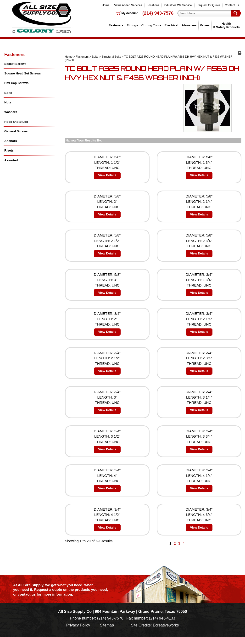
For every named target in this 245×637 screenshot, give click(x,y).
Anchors (10, 141)
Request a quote (48, 589)
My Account (130, 13)
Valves (205, 25)
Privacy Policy (78, 625)
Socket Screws (15, 64)
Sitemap (107, 625)
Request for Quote (208, 5)
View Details (107, 175)
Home (105, 5)
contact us (27, 594)
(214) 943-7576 (157, 13)
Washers (10, 112)
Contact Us (232, 5)
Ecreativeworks (166, 625)
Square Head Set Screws (22, 73)
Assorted (11, 160)
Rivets (9, 150)
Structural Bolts (111, 56)
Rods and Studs (16, 122)
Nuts (7, 102)
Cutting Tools (151, 25)
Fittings (132, 25)
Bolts (95, 56)
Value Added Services (128, 5)
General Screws (16, 131)
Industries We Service (178, 5)
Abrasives (189, 25)
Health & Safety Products (226, 25)
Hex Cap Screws (16, 83)
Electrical (171, 25)
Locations (153, 5)
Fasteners (116, 25)
